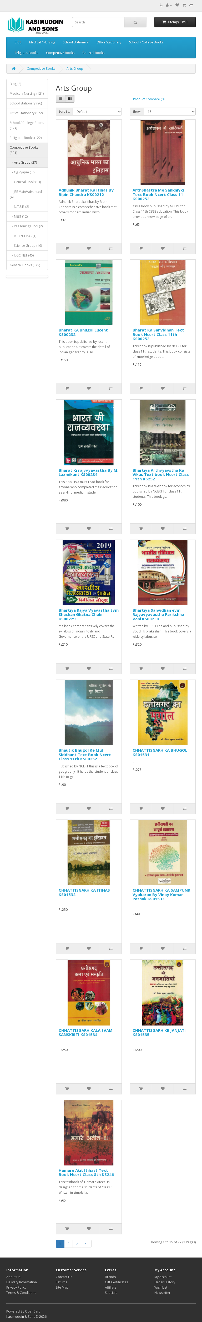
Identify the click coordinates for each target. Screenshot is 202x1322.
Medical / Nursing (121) (27, 93)
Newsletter (162, 1292)
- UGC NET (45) (22, 255)
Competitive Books (60, 53)
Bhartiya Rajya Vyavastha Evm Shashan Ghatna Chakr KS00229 (89, 614)
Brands (110, 1277)
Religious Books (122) (26, 137)
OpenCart (32, 1311)
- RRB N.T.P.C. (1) (23, 236)
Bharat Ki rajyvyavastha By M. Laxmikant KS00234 (88, 472)
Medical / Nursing (42, 42)
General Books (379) (25, 265)
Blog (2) (15, 84)
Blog (17, 42)
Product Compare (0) (148, 99)
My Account (162, 1277)
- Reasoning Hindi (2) (26, 226)
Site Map (62, 1287)
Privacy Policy (16, 1287)
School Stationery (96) (26, 103)
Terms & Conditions (21, 1292)
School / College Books (146, 42)
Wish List (160, 1287)
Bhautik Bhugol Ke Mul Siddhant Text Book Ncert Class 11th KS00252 (85, 754)
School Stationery (76, 42)
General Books (93, 53)
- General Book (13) (25, 182)
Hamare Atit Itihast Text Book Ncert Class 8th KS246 (86, 1172)
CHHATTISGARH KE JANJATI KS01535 (159, 1032)
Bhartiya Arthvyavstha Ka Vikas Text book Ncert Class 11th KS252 (161, 474)
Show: (137, 111)
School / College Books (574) (27, 125)
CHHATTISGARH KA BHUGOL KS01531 (160, 752)
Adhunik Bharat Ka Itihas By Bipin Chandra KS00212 (86, 192)
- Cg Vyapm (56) (22, 172)
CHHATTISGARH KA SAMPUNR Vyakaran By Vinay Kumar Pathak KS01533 (161, 894)
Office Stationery (109, 42)
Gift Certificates (116, 1282)
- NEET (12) (19, 216)
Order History (164, 1282)
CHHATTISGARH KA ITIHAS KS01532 (84, 892)
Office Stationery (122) (26, 113)
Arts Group (75, 68)
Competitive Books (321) (24, 150)
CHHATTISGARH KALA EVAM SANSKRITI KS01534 (86, 1032)
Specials (111, 1292)
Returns (61, 1282)
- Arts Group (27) (23, 162)
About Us (13, 1277)
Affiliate (110, 1287)
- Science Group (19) (26, 245)
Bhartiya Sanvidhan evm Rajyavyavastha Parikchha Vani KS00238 (158, 614)
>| (86, 1243)
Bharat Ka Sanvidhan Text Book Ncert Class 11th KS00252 (158, 334)
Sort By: (64, 111)
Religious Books (26, 53)
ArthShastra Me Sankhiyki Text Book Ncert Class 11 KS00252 (158, 194)
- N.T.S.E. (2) (19, 206)
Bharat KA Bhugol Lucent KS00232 (83, 332)
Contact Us (64, 1277)
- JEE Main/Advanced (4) (26, 194)
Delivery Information (21, 1282)
